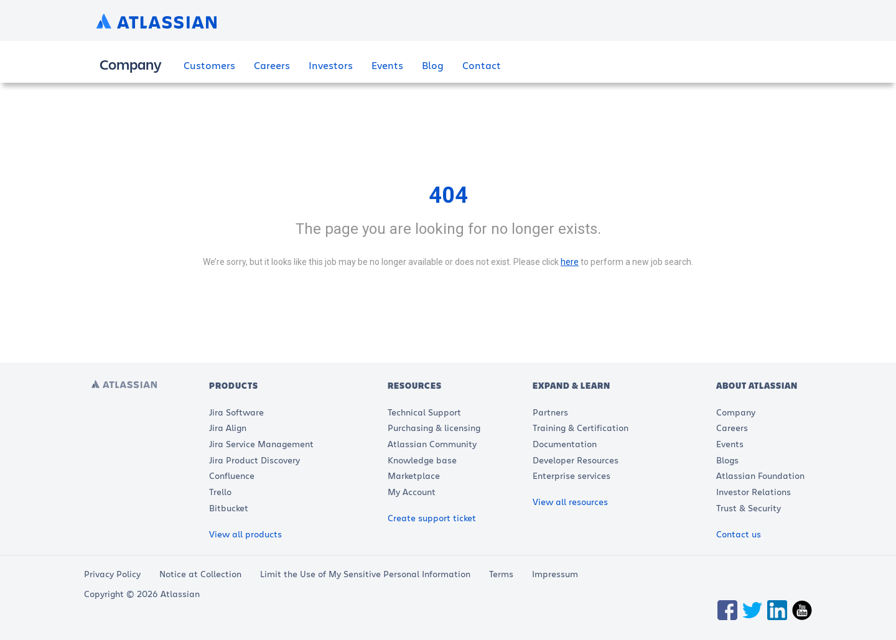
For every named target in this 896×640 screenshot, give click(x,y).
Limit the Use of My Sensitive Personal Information (365, 574)
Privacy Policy (112, 574)
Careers (272, 65)
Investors (331, 65)
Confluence (231, 475)
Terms (501, 574)
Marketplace (414, 475)
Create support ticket (432, 518)
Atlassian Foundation (760, 475)
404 (448, 195)
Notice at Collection (200, 574)
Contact (481, 65)
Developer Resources (575, 460)
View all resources (570, 502)
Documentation (565, 444)
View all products (245, 534)
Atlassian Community (432, 444)
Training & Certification (580, 428)
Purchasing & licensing (434, 428)
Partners (550, 412)
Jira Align (227, 428)
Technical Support (424, 412)
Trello (220, 492)
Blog (433, 65)
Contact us (738, 534)
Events (387, 65)
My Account (412, 492)
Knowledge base (422, 460)
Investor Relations (753, 492)
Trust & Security (748, 508)
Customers (209, 65)
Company (735, 412)
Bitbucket (228, 508)
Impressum (555, 574)
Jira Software (236, 412)
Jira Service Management (261, 444)
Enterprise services (571, 475)
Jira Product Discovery (254, 460)
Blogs (727, 460)
